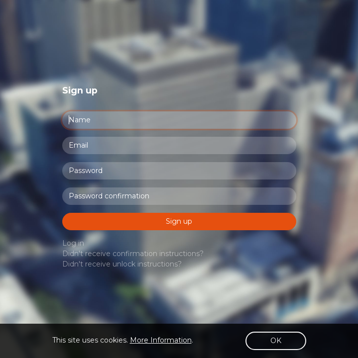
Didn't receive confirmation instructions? (133, 253)
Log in (73, 243)
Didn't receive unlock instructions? (122, 264)
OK (275, 340)
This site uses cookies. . (122, 340)
